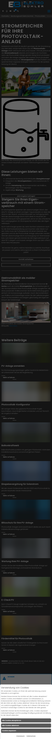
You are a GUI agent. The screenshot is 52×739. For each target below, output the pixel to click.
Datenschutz (31, 736)
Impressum (21, 736)
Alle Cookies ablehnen (10, 725)
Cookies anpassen (9, 731)
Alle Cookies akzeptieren (11, 720)
